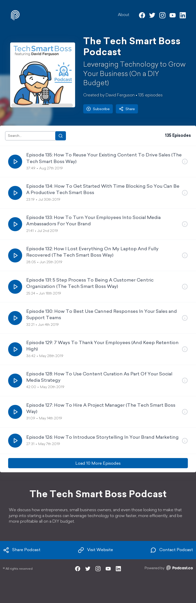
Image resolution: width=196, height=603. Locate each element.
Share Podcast (21, 550)
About (123, 15)
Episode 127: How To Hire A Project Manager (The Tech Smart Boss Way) (100, 408)
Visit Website (95, 550)
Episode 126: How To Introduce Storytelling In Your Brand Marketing (102, 437)
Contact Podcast (171, 550)
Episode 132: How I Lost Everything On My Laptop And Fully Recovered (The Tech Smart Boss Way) (92, 252)
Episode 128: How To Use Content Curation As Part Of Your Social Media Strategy (99, 377)
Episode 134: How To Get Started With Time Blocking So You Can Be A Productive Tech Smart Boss (102, 189)
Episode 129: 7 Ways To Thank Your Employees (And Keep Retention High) (102, 346)
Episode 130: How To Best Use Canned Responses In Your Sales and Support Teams (101, 314)
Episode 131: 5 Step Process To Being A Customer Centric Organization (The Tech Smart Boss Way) (89, 283)
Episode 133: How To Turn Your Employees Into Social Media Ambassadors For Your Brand (93, 221)
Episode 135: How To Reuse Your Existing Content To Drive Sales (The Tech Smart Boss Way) (104, 158)
